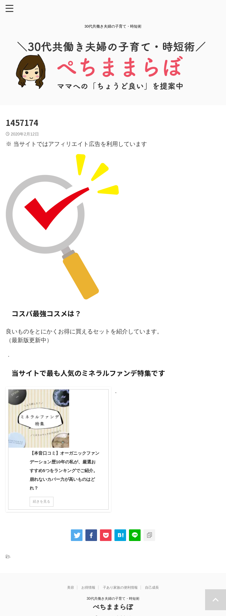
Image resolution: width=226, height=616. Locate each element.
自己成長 (152, 579)
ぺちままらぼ (113, 598)
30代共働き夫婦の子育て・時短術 (113, 590)
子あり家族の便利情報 (120, 579)
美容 (70, 579)
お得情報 (88, 579)
